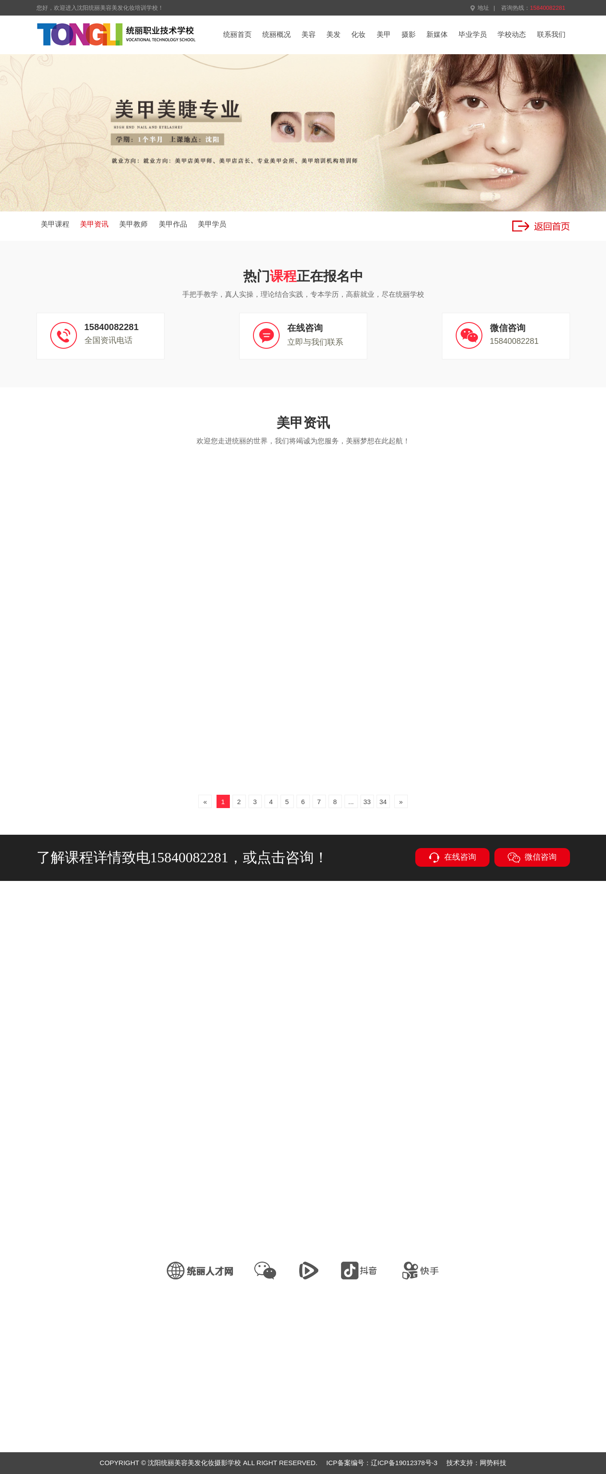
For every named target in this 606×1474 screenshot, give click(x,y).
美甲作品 (173, 224)
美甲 (384, 34)
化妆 (358, 34)
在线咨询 (452, 857)
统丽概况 (276, 34)
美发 (333, 34)
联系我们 (551, 34)
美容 (308, 34)
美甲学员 (212, 224)
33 (367, 801)
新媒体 (437, 34)
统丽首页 (237, 34)
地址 (479, 7)
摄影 (408, 34)
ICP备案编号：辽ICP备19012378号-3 (381, 1462)
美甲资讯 (94, 224)
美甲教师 (133, 224)
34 (383, 801)
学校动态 (512, 34)
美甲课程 (55, 224)
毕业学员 (472, 34)
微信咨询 (532, 857)
